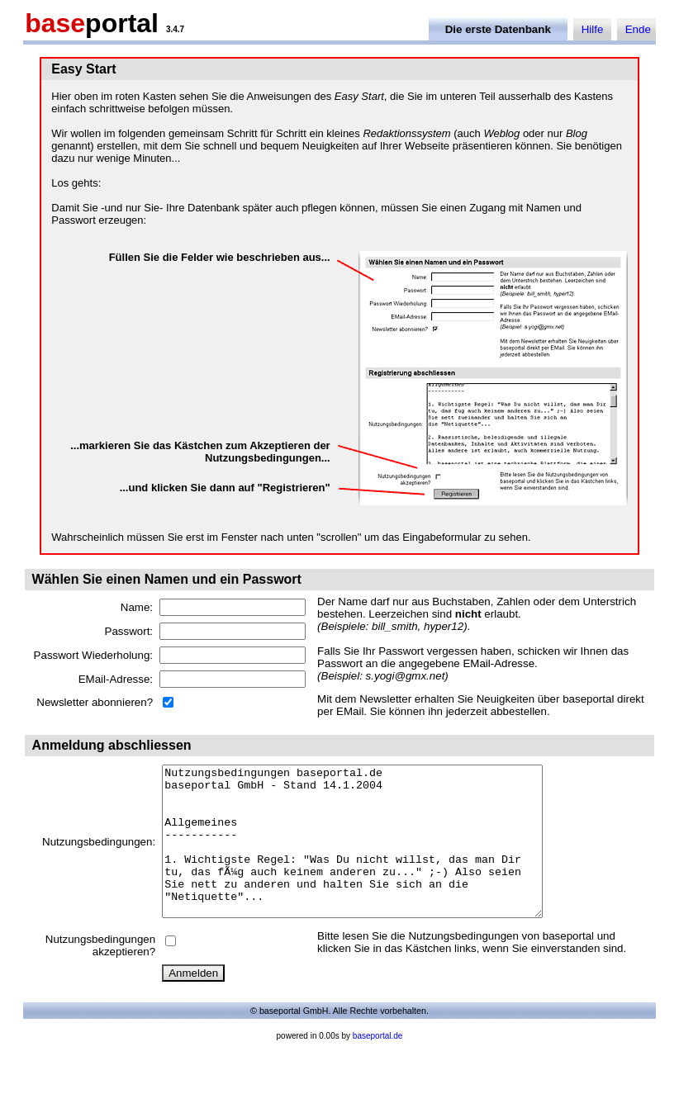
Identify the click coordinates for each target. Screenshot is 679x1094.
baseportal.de (378, 1065)
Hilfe (593, 29)
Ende (638, 29)
